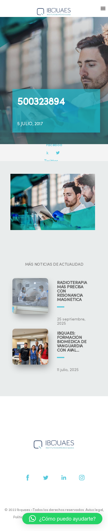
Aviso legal (94, 510)
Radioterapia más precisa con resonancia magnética (72, 291)
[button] (62, 518)
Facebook (54, 145)
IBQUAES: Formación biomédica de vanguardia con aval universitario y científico (73, 342)
